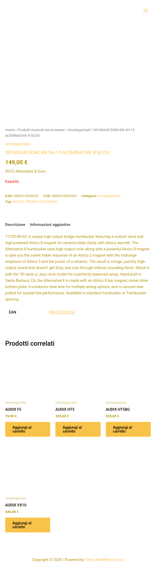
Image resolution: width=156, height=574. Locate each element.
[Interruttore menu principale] (145, 10)
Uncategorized (79, 130)
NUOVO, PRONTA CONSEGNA (34, 202)
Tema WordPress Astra (104, 559)
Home (10, 130)
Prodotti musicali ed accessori (41, 130)
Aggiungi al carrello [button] (21, 429)
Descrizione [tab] (15, 224)
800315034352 (62, 312)
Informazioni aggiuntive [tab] (50, 224)
